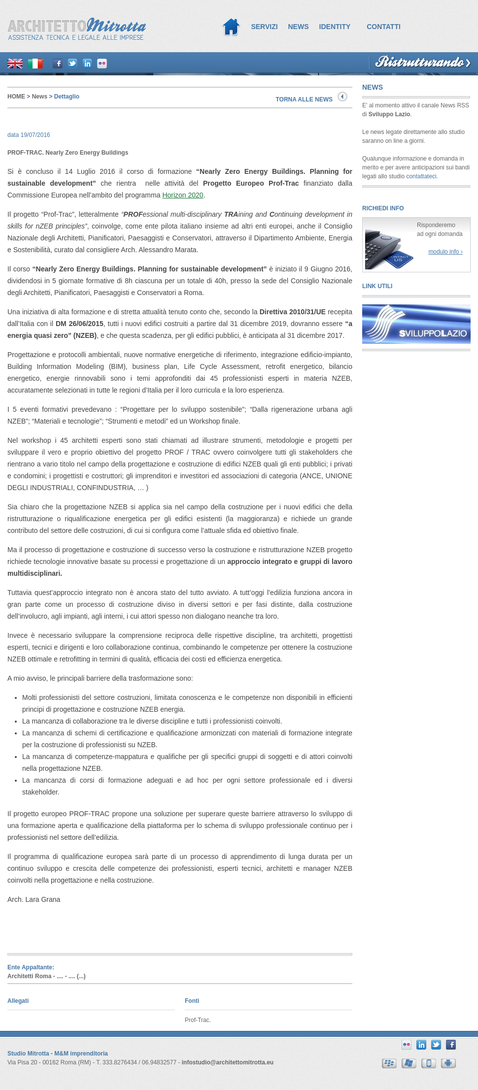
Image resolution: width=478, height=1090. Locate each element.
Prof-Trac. (198, 1020)
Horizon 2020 (182, 195)
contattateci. (422, 176)
